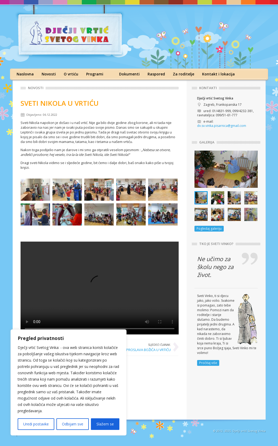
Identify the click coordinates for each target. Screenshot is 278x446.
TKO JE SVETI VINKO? (216, 244)
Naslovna (25, 73)
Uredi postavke (36, 423)
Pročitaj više (208, 363)
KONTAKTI (208, 88)
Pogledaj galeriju (209, 228)
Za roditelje (183, 73)
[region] (68, 382)
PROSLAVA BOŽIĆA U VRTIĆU (148, 347)
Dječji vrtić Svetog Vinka (249, 431)
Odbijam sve (72, 423)
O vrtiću (71, 73)
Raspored (156, 73)
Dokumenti (129, 73)
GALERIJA (206, 142)
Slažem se (105, 423)
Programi (94, 73)
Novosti (49, 73)
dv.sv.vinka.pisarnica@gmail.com (221, 125)
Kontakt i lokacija (218, 73)
